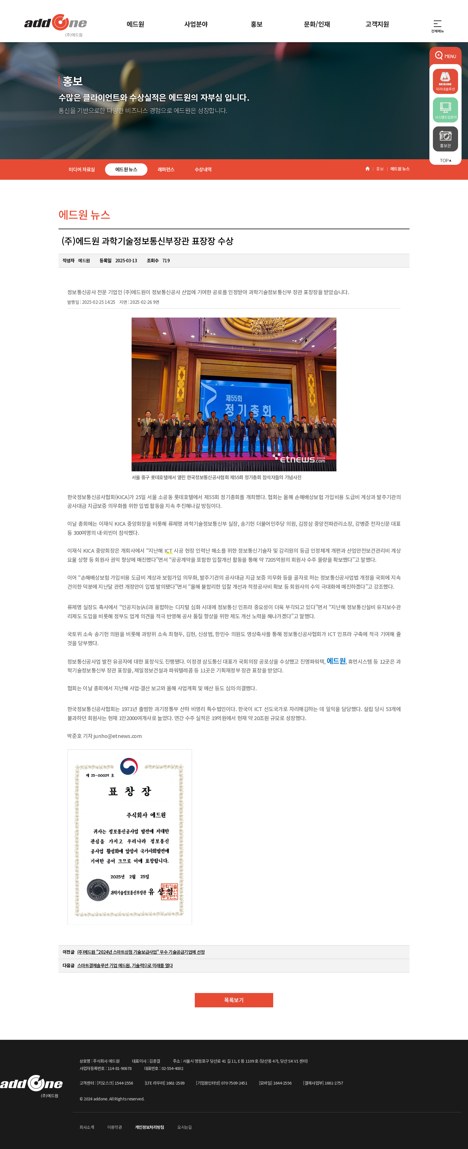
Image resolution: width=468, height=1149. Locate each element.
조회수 (153, 260)
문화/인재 (317, 23)
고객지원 (377, 23)
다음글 (68, 965)
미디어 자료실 (82, 169)
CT (169, 550)
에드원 (135, 23)
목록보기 (234, 1000)
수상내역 (203, 169)
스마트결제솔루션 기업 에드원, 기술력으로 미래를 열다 (125, 965)
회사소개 (87, 1127)
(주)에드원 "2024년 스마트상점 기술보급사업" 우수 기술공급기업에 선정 (140, 951)
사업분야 (196, 23)
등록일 (105, 260)
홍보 (256, 23)
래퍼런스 (166, 169)
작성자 (68, 260)
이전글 (68, 951)
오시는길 (184, 1127)
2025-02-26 (144, 302)
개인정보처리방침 (149, 1127)
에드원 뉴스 (126, 169)
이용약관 (114, 1127)
